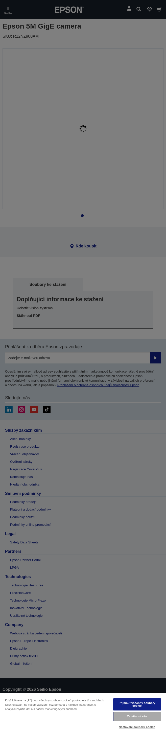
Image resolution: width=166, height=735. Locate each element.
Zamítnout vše (137, 716)
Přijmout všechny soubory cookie (137, 704)
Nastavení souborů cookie (137, 726)
